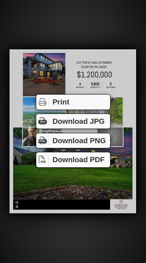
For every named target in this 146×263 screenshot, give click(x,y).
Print (52, 102)
